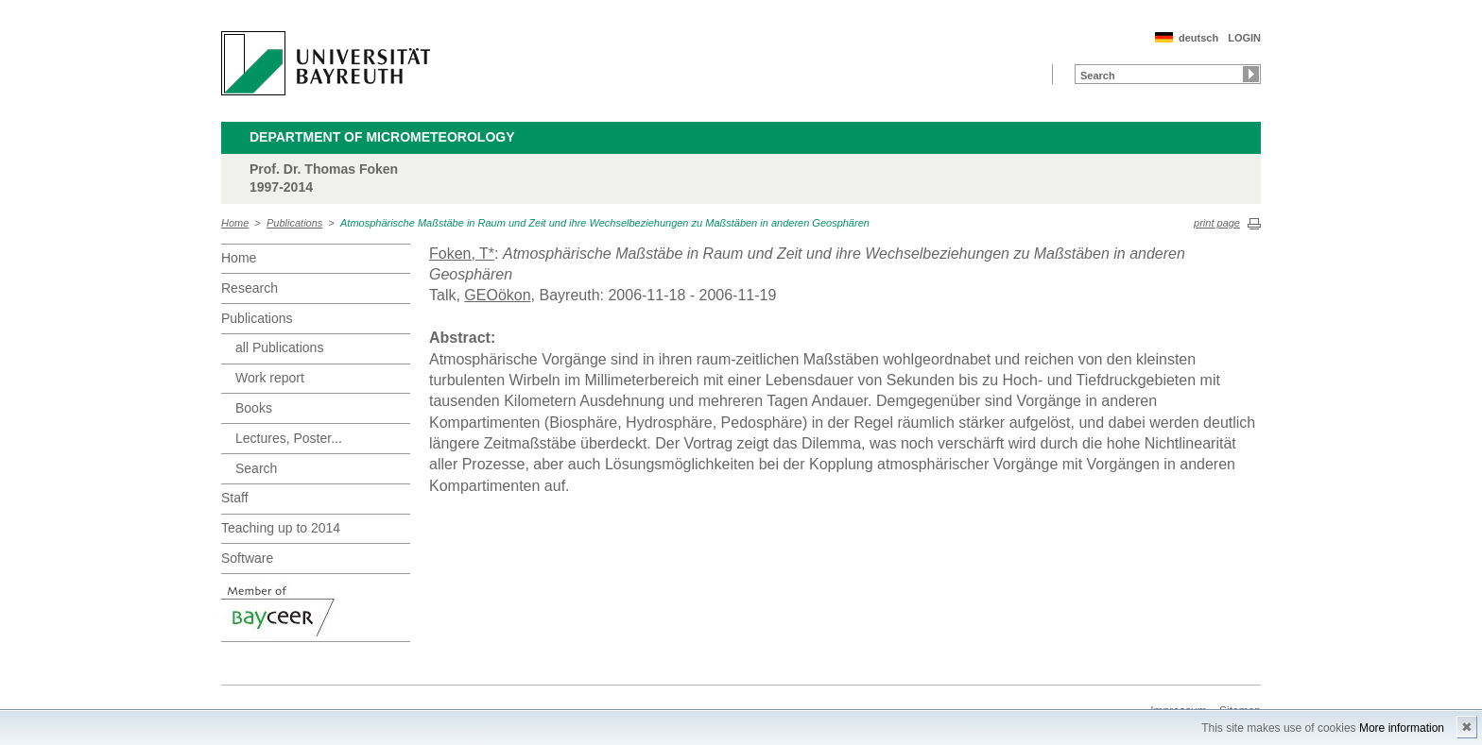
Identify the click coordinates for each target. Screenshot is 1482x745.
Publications (294, 223)
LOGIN (1244, 37)
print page (1217, 223)
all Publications (279, 347)
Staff (235, 497)
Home (235, 223)
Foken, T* (461, 254)
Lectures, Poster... (288, 438)
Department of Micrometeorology (382, 136)
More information (1401, 728)
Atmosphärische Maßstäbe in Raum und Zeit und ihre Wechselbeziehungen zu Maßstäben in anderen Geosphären (605, 223)
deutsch (1198, 37)
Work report (269, 377)
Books (253, 407)
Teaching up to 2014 (280, 527)
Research (249, 288)
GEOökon (497, 295)
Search (256, 468)
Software (247, 558)
